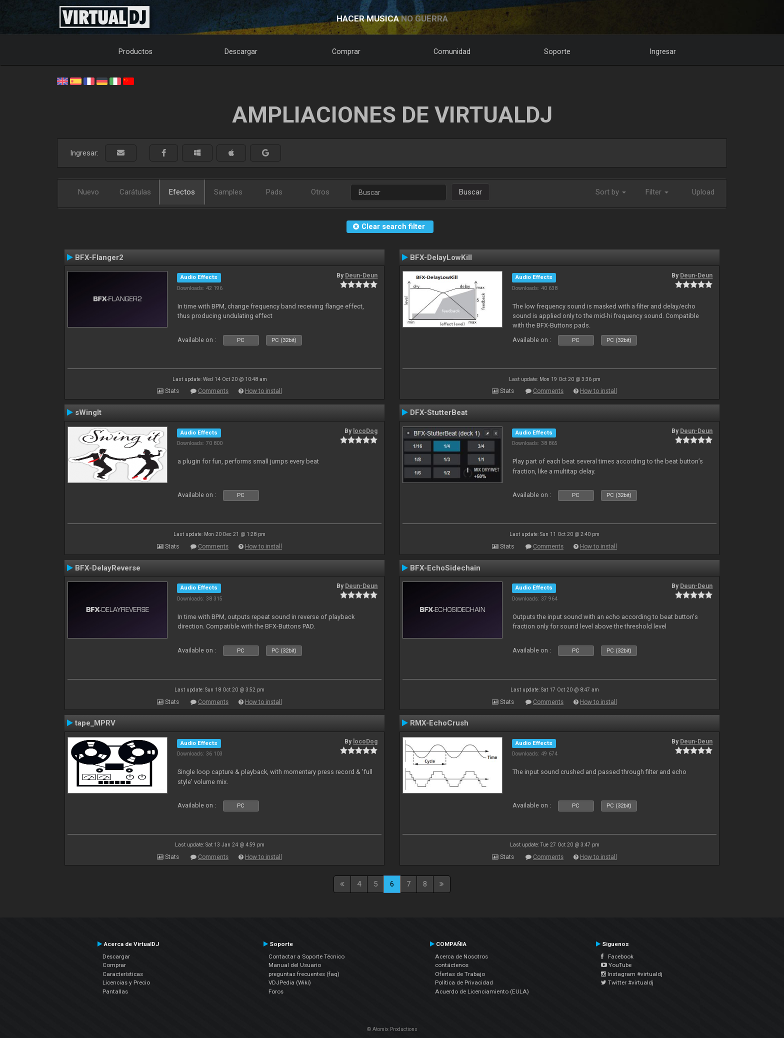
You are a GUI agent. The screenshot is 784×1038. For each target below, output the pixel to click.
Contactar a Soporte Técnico (306, 956)
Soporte (557, 52)
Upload (703, 192)
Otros (320, 192)
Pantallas (115, 991)
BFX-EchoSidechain (445, 568)
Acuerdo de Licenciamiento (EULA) (482, 991)
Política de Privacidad (464, 982)
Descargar (241, 52)
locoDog (365, 431)
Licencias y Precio (126, 982)
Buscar (470, 192)
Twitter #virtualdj (627, 982)
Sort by (611, 192)
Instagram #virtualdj (631, 974)
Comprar (346, 52)
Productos (135, 52)
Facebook (617, 956)
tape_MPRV (95, 723)
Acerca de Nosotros (461, 956)
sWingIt (88, 412)
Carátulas (135, 192)
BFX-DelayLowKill (441, 257)
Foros (276, 991)
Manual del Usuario (294, 965)
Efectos (182, 192)
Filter (657, 192)
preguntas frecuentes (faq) (304, 974)
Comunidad (452, 52)
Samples (228, 192)
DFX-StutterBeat (439, 412)
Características (122, 974)
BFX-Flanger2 (99, 257)
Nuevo (88, 192)
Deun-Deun (361, 275)
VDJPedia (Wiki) (289, 982)
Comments (213, 391)
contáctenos (451, 965)
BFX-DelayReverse (107, 568)
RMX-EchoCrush (439, 723)
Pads (274, 192)
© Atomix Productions (392, 1029)
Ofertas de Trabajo (460, 974)
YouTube (616, 965)
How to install (263, 391)
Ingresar (663, 52)
